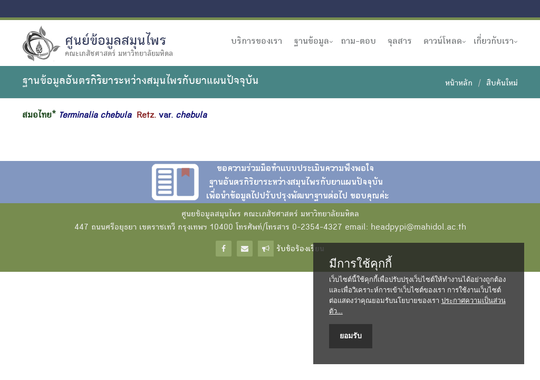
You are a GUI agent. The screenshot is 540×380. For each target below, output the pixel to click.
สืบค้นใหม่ (502, 84)
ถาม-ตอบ (358, 41)
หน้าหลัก (458, 84)
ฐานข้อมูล (311, 41)
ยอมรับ (351, 335)
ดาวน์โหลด (442, 41)
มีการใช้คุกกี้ (360, 264)
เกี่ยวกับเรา (494, 41)
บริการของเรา (256, 41)
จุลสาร (400, 41)
